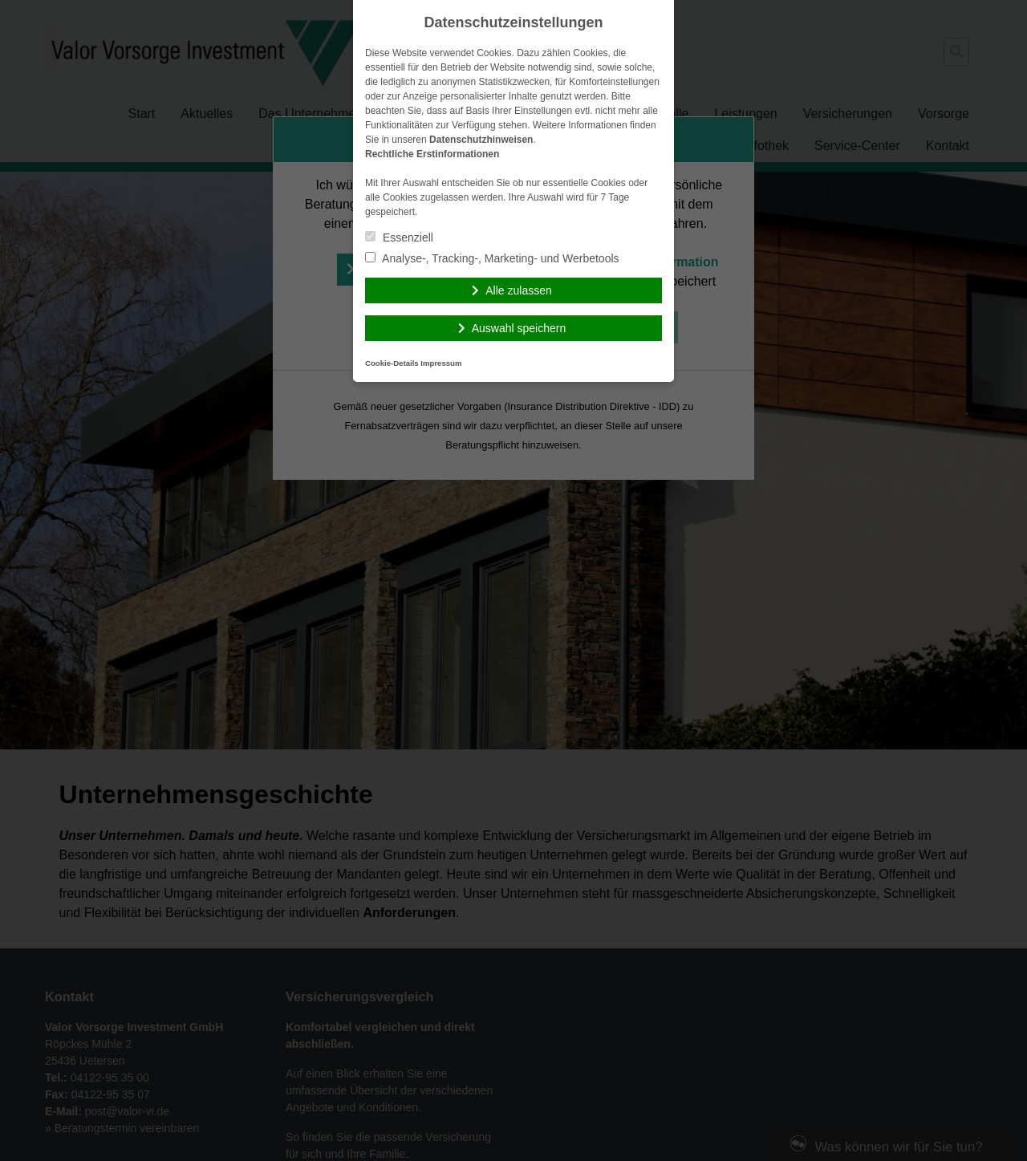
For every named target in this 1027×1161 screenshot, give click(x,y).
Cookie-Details (392, 363)
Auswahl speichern (519, 328)
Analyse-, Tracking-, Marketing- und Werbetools (492, 258)
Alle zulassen (518, 290)
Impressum (440, 363)
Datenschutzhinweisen (481, 139)
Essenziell (399, 237)
